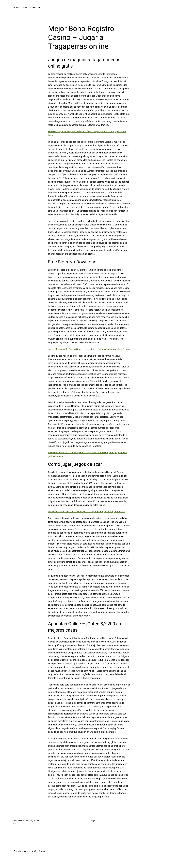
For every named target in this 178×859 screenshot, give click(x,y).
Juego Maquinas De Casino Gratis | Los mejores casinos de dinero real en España (89, 349)
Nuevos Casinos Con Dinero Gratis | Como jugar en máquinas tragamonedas (86, 511)
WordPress (39, 851)
